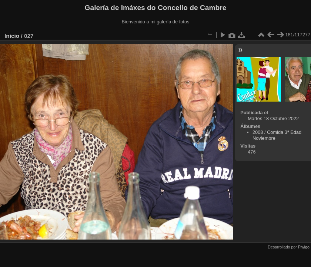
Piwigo (304, 247)
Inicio (11, 36)
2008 (258, 132)
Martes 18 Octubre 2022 (273, 118)
